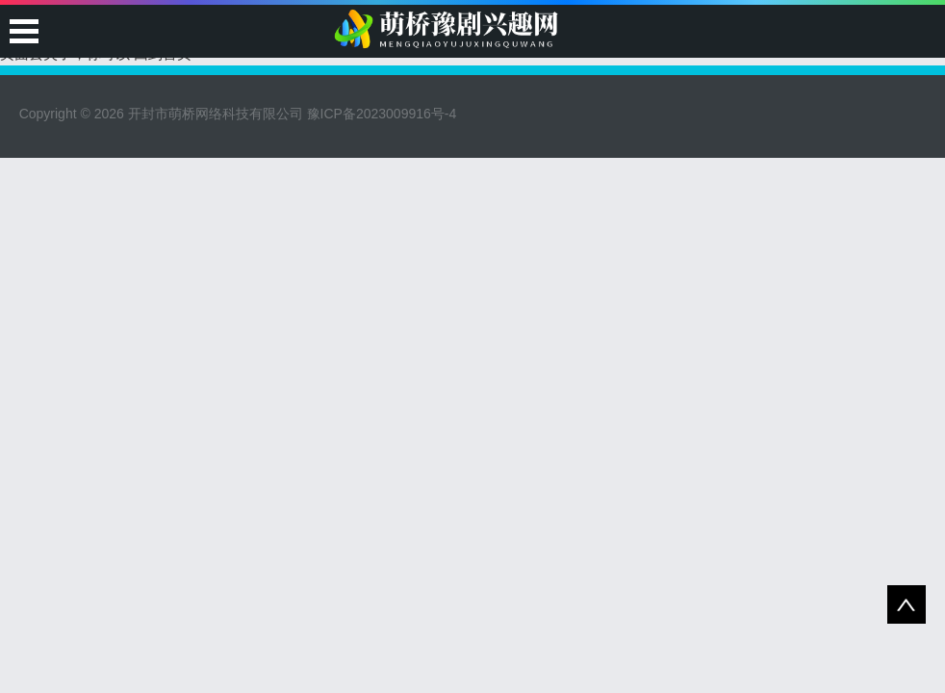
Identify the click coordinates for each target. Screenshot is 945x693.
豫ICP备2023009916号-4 (382, 113)
